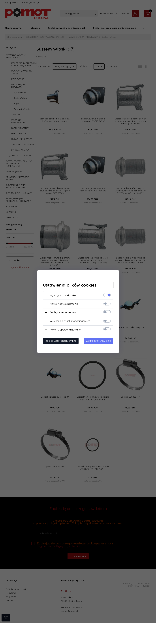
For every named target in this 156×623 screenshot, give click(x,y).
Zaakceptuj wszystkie (98, 340)
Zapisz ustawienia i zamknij (60, 340)
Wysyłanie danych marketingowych (70, 321)
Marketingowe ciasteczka (64, 303)
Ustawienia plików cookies (69, 285)
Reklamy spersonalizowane (65, 329)
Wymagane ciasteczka (63, 295)
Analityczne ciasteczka (63, 312)
